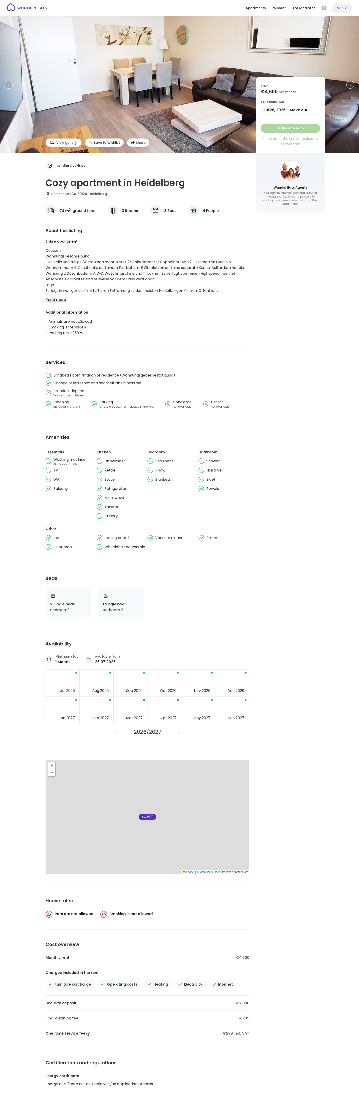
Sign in (342, 8)
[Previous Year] (115, 732)
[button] (51, 765)
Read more (56, 299)
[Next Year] (179, 732)
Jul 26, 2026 (274, 110)
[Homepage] (27, 8)
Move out (298, 110)
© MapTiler (203, 872)
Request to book (291, 128)
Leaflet (188, 872)
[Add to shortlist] (104, 142)
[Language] (324, 8)
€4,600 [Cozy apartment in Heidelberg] (147, 817)
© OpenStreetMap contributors (229, 872)
